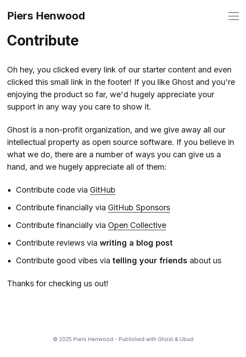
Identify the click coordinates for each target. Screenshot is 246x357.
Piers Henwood (46, 16)
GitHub (103, 189)
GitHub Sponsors (139, 207)
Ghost (165, 339)
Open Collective (137, 225)
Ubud (186, 339)
